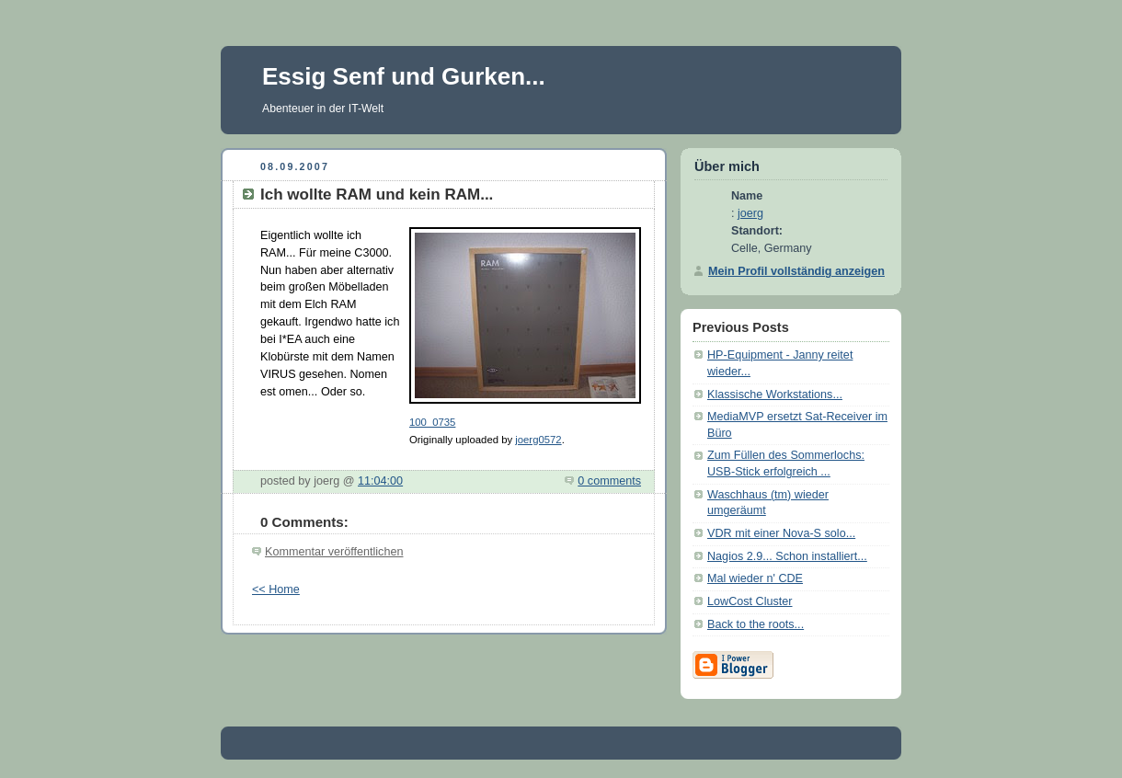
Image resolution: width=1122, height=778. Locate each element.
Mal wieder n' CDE (755, 578)
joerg (750, 213)
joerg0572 (538, 439)
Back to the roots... (755, 624)
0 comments (609, 481)
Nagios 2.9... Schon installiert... (787, 556)
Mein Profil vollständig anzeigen (796, 271)
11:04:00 (380, 481)
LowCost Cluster (750, 601)
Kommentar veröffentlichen (334, 551)
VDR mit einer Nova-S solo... (781, 533)
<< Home (276, 589)
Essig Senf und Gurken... (403, 76)
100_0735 (432, 422)
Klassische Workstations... (774, 394)
